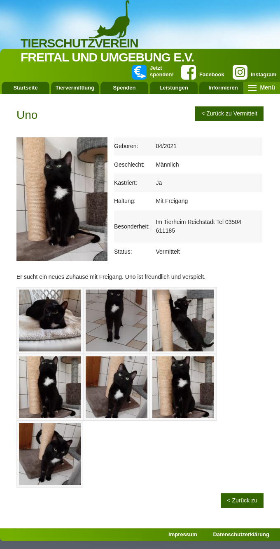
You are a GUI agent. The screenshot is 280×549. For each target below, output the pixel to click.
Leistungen (173, 88)
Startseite (25, 88)
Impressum (182, 534)
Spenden (124, 88)
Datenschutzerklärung (241, 534)
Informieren (223, 88)
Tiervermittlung (75, 88)
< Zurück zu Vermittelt (229, 113)
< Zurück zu (242, 500)
